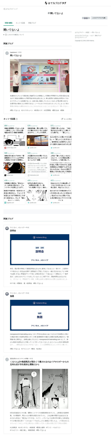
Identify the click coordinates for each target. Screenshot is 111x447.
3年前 (19, 52)
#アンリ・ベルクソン (53, 427)
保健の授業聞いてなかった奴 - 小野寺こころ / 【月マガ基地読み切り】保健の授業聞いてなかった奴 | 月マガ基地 (14, 130)
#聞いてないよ (15, 110)
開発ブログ (98, 35)
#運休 (62, 110)
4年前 (27, 227)
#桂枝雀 (32, 427)
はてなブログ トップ (10, 9)
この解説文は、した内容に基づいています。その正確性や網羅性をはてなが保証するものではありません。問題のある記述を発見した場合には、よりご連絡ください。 (13, 34)
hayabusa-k (13, 52)
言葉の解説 (8, 23)
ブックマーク (9, 126)
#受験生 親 (21, 283)
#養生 (33, 349)
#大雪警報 (47, 110)
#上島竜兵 (13, 427)
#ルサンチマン (23, 427)
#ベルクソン (14, 430)
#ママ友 (13, 283)
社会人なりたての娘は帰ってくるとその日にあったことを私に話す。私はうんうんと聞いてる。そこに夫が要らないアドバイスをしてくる (60, 185)
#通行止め (55, 110)
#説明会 (29, 283)
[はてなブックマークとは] (17, 119)
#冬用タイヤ (38, 110)
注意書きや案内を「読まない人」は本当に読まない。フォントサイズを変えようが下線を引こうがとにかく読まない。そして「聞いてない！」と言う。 (14, 185)
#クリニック (25, 349)
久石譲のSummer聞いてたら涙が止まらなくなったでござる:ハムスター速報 (37, 158)
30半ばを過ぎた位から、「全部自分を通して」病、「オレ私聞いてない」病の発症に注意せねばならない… (37, 185)
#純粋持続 (31, 430)
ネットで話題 (20, 23)
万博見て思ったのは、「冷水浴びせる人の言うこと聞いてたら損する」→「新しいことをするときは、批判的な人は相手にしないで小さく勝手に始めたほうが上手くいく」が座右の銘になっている (60, 130)
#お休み (39, 349)
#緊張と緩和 (40, 427)
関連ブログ (32, 23)
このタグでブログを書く (99, 18)
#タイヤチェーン (27, 110)
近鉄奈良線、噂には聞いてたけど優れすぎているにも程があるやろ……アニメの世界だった (37, 130)
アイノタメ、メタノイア (17, 227)
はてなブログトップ (81, 37)
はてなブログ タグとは (81, 35)
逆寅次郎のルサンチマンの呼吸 (19, 358)
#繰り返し (23, 430)
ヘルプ (92, 35)
